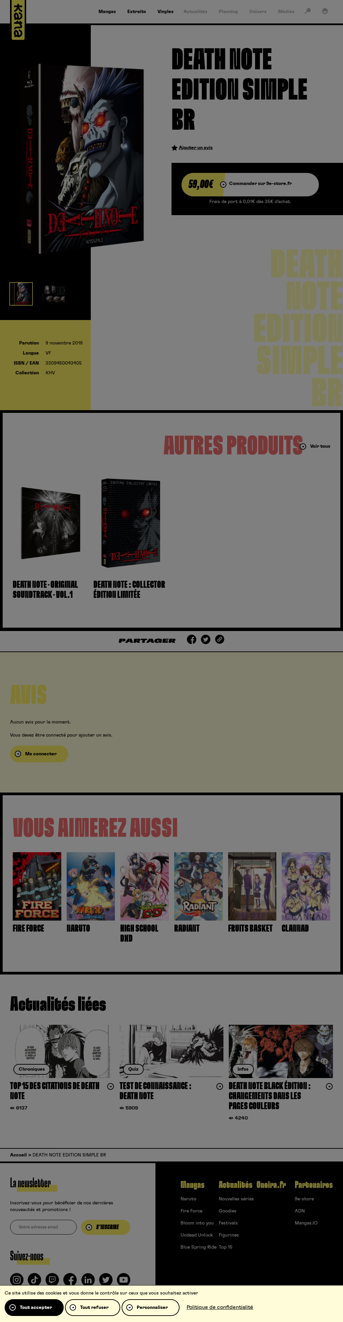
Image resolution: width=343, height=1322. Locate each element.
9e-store (304, 1199)
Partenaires (314, 1185)
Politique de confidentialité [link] (220, 1307)
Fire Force (191, 1211)
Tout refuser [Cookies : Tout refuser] (94, 1307)
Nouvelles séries (236, 1199)
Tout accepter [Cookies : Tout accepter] (36, 1307)
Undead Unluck (197, 1235)
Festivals (228, 1223)
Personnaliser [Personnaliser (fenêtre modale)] (152, 1307)
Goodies (227, 1211)
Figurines (229, 1235)
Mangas (192, 1185)
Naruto (188, 1199)
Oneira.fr (271, 1185)
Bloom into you (197, 1223)
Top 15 (225, 1247)
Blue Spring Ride (198, 1247)
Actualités (235, 1185)
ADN (300, 1211)
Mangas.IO (306, 1223)
